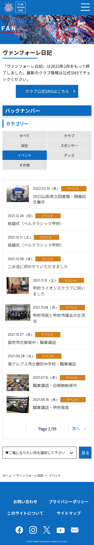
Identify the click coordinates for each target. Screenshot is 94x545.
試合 (24, 145)
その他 (24, 164)
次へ (76, 428)
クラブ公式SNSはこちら (47, 91)
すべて (25, 135)
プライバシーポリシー (69, 501)
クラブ (69, 135)
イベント (25, 155)
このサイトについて (25, 513)
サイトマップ (69, 513)
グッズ (69, 155)
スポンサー (69, 145)
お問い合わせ (25, 501)
